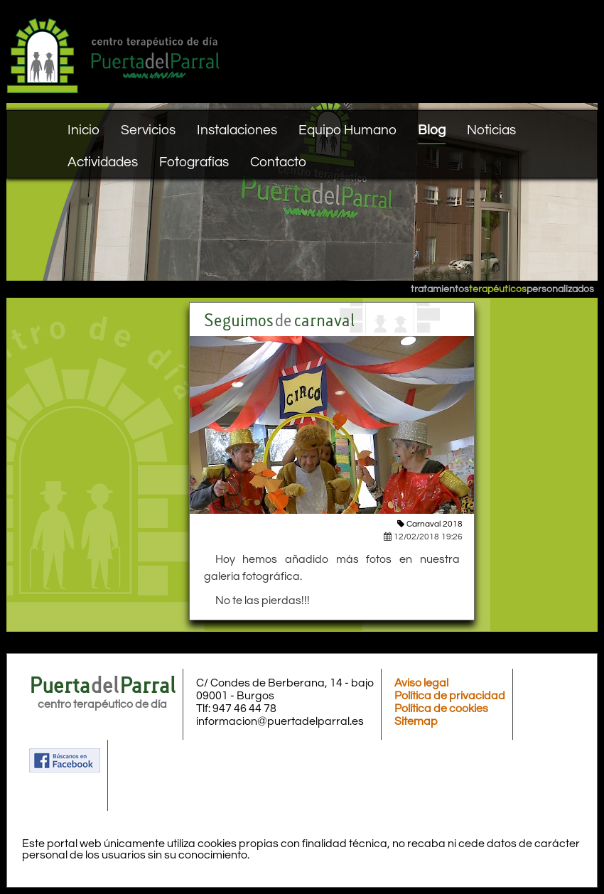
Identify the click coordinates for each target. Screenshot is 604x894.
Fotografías (194, 162)
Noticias (491, 130)
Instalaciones (237, 130)
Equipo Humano (347, 130)
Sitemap (416, 721)
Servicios (148, 130)
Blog (432, 130)
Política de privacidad (449, 695)
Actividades (103, 162)
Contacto (278, 162)
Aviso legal (421, 683)
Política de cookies (441, 708)
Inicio (83, 130)
